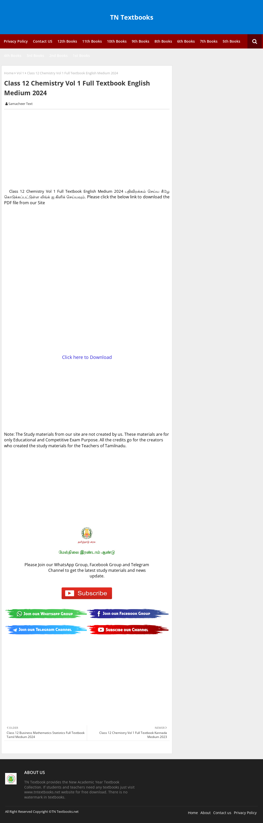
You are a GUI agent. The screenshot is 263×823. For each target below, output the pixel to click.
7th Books (209, 41)
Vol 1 (20, 73)
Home (9, 73)
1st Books (81, 55)
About (205, 812)
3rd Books (35, 55)
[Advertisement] (89, 149)
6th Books (186, 41)
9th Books (140, 41)
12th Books (67, 41)
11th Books (92, 41)
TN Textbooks (131, 17)
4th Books (12, 55)
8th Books (163, 41)
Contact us (222, 812)
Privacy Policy (16, 41)
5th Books (231, 41)
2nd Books (58, 55)
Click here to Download (87, 357)
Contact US (42, 41)
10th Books (117, 41)
